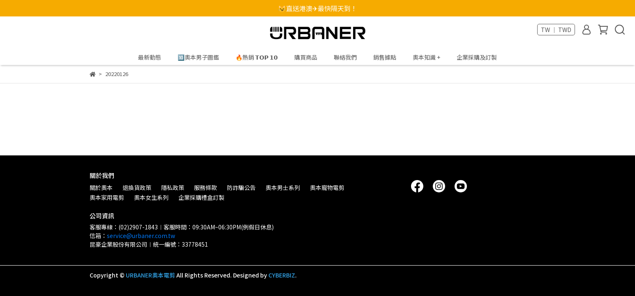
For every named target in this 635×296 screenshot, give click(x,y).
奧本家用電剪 (107, 197)
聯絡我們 (345, 57)
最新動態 (149, 57)
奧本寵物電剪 (327, 187)
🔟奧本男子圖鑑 (198, 57)
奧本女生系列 (151, 197)
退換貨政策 (136, 187)
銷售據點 (384, 57)
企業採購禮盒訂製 (201, 197)
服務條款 (205, 187)
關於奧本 (101, 187)
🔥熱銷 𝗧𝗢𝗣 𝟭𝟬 (257, 57)
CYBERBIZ (281, 275)
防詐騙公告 (241, 187)
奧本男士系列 (283, 187)
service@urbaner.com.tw (141, 235)
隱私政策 (172, 187)
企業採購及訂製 (477, 57)
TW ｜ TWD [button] (556, 29)
